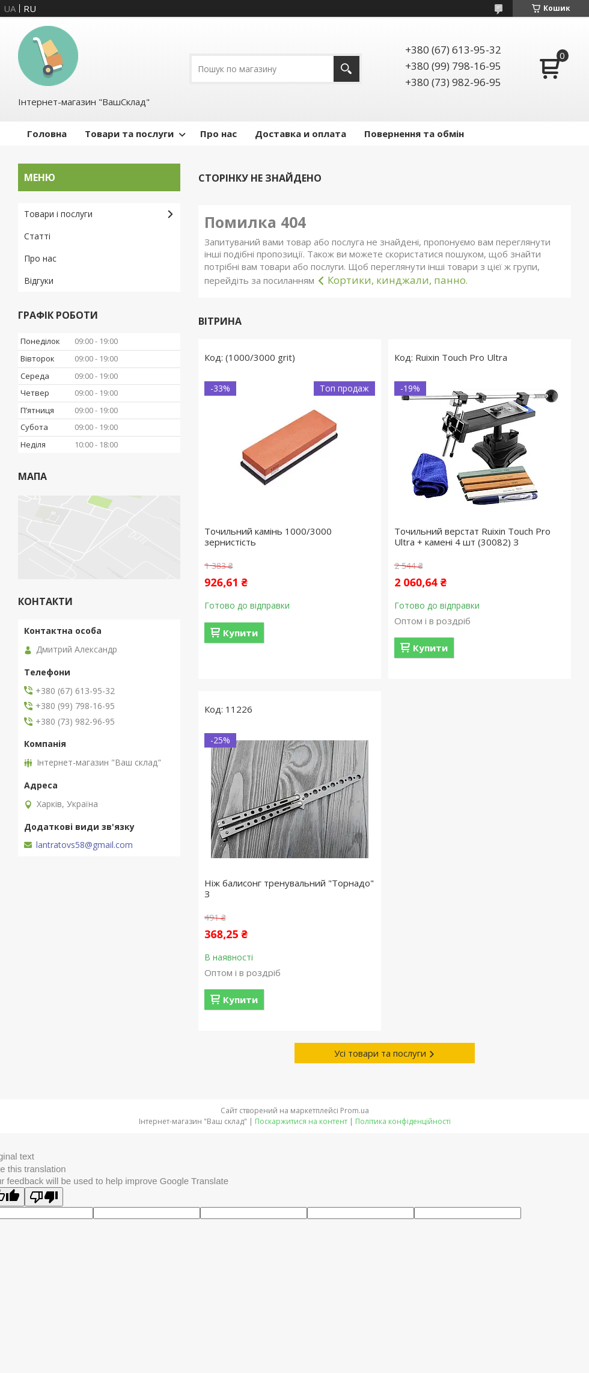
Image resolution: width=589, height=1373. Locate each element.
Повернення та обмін (414, 133)
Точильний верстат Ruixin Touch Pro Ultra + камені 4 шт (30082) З (472, 536)
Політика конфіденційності (403, 1121)
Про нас (218, 133)
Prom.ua (354, 1110)
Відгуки (38, 280)
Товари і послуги (58, 214)
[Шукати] (346, 69)
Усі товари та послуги (380, 1053)
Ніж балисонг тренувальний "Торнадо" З (289, 888)
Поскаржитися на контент (301, 1121)
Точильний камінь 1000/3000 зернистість (268, 536)
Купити (240, 633)
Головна (47, 133)
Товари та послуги (129, 133)
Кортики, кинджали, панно (397, 280)
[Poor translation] (44, 1196)
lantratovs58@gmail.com (84, 845)
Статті (37, 236)
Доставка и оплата (300, 133)
